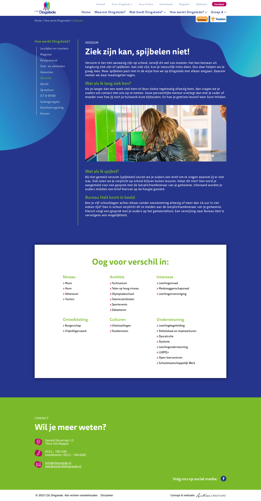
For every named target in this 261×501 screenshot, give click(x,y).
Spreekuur (47, 90)
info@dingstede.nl (58, 463)
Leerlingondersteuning (173, 347)
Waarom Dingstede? (109, 11)
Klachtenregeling (52, 107)
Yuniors (69, 299)
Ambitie (117, 277)
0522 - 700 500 (56, 451)
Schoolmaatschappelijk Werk (177, 363)
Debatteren (119, 310)
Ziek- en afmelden (52, 66)
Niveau (69, 277)
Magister (184, 4)
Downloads (166, 4)
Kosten (45, 113)
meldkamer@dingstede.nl (63, 466)
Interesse (165, 277)
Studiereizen (120, 331)
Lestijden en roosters (54, 48)
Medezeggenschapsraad (174, 288)
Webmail (201, 4)
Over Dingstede (122, 4)
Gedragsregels (50, 102)
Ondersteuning (170, 319)
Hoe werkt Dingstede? (188, 11)
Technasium (119, 283)
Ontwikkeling (75, 319)
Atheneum (71, 294)
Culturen (118, 319)
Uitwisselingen (121, 325)
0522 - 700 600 (74, 455)
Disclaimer (107, 495)
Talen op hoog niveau (125, 288)
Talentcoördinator (123, 299)
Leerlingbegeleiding (172, 325)
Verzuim (78, 20)
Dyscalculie (166, 336)
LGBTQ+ (164, 352)
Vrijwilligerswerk (76, 331)
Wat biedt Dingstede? (147, 11)
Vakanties (46, 72)
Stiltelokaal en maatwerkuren (177, 331)
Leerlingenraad (168, 283)
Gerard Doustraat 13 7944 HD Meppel (59, 442)
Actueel (100, 4)
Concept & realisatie (197, 495)
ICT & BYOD (48, 96)
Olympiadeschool (123, 294)
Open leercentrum (170, 357)
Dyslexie (164, 341)
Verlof (44, 84)
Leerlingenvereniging (172, 294)
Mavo (68, 283)
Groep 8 (218, 11)
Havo (68, 288)
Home (86, 11)
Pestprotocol (49, 60)
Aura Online (146, 4)
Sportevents (119, 304)
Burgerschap (73, 325)
